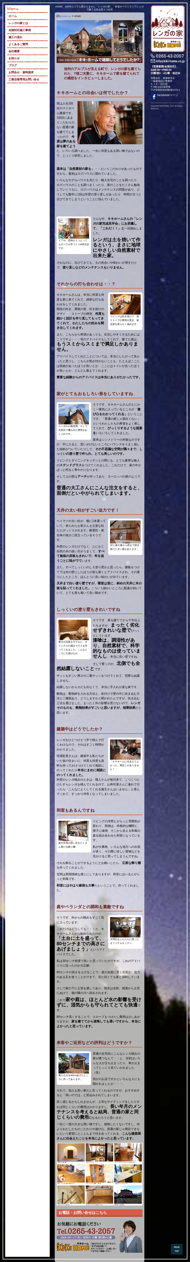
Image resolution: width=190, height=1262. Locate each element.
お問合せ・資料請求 (21, 72)
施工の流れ (15, 37)
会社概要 (14, 51)
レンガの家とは (18, 23)
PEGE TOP (177, 1249)
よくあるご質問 (18, 44)
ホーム (13, 16)
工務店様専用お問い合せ (24, 79)
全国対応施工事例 (20, 30)
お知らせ (14, 58)
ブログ (13, 65)
